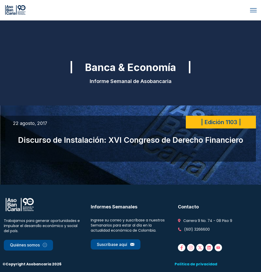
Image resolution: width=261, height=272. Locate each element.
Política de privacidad (196, 264)
